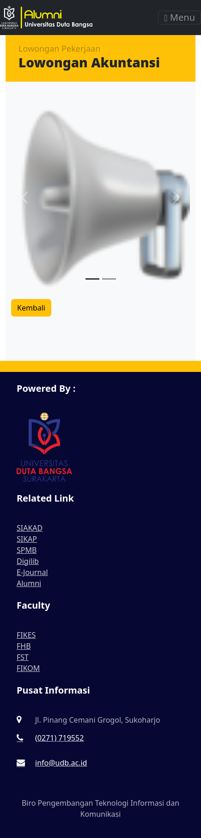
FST (23, 657)
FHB (24, 646)
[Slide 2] (109, 279)
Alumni (29, 583)
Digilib (28, 561)
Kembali (31, 308)
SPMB (27, 550)
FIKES (26, 635)
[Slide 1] (92, 279)
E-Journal (32, 572)
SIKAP (27, 539)
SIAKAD (30, 528)
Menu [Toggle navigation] (179, 17)
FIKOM (28, 668)
